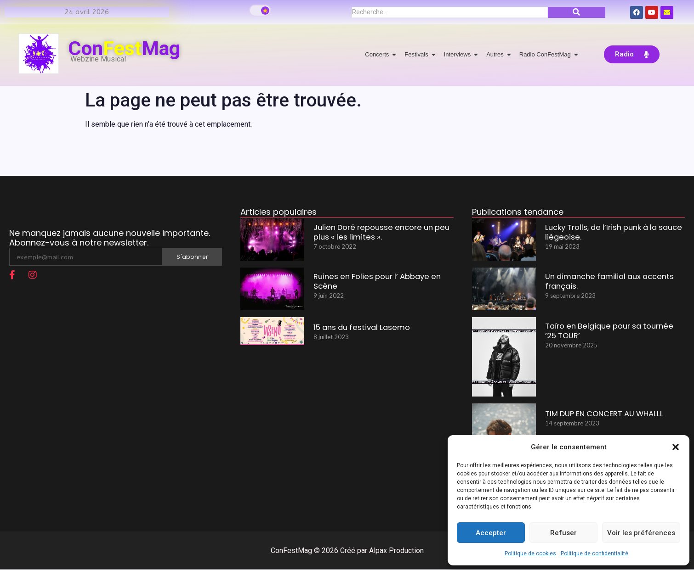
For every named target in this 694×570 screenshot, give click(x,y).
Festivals (417, 54)
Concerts (378, 54)
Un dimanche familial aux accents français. (602, 283)
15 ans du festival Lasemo (357, 327)
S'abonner (192, 256)
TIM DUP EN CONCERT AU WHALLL (599, 414)
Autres (496, 54)
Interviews (459, 54)
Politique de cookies (530, 553)
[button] (675, 447)
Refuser (563, 533)
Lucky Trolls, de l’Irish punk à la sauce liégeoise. (606, 234)
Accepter (491, 533)
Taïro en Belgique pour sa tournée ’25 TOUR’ (609, 332)
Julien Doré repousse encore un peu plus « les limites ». (382, 234)
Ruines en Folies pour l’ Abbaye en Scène (382, 278)
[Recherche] (450, 12)
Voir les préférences (641, 533)
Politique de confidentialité (594, 553)
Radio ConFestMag (546, 54)
